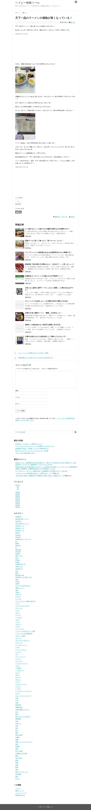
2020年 (17, 492)
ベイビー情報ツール (27, 2)
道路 (16, 760)
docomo (17, 545)
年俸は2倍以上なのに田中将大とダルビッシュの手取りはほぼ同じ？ (37, 467)
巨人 (16, 712)
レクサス (18, 689)
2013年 (17, 505)
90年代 (17, 533)
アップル (18, 599)
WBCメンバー (19, 588)
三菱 (16, 698)
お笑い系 (18, 594)
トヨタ (17, 647)
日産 (16, 726)
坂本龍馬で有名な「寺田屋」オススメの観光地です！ (32, 448)
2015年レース (19, 530)
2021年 (17, 485)
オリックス (18, 608)
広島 (16, 714)
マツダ (17, 682)
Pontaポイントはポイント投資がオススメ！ (29, 444)
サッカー (18, 615)
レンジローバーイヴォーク (23, 691)
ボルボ (17, 675)
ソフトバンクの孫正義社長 (23, 633)
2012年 (17, 507)
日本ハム (18, 723)
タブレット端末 (20, 636)
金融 (16, 765)
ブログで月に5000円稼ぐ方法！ (25, 453)
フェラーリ (18, 661)
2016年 (17, 499)
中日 (16, 700)
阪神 (16, 767)
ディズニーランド (21, 645)
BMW (17, 543)
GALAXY (18, 551)
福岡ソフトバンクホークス (23, 742)
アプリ (17, 603)
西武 (16, 756)
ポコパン (18, 677)
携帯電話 (18, 719)
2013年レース (19, 526)
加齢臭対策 (18, 707)
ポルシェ (18, 679)
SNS (16, 579)
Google (17, 553)
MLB (16, 573)
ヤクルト (18, 686)
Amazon (18, 535)
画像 (16, 739)
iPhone (17, 560)
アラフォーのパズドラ (22, 606)
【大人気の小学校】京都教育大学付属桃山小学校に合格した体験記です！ (38, 475)
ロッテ (17, 693)
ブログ (17, 666)
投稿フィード (19, 790)
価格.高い (58, 217)
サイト (17, 404)
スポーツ (18, 624)
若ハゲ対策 (18, 751)
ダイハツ (18, 638)
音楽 (16, 776)
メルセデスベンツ (21, 684)
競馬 (16, 744)
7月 (18, 489)
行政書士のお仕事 (21, 753)
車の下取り (18, 758)
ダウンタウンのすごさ (22, 640)
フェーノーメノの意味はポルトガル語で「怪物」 (31, 353)
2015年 (17, 501)
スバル (17, 622)
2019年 (17, 494)
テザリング (18, 643)
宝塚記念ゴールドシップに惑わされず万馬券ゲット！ (44, 276)
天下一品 (64, 217)
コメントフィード (21, 793)
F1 (16, 547)
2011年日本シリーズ (22, 523)
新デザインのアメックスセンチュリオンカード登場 (31, 451)
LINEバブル (19, 566)
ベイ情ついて (19, 670)
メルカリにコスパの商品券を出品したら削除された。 (32, 473)
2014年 (17, 503)
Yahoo (17, 592)
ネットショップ (20, 656)
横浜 (16, 732)
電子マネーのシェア (21, 772)
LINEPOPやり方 (20, 564)
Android (17, 537)
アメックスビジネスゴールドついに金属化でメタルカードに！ (35, 446)
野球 (16, 762)
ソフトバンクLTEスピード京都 (25, 631)
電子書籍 (18, 774)
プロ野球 (18, 668)
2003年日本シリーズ (22, 519)
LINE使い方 (19, 569)
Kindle (17, 562)
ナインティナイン (21, 649)
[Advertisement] (45, 49)
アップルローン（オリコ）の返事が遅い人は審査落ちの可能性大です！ (38, 471)
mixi (16, 571)
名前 (17, 390)
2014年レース (19, 528)
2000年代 (18, 516)
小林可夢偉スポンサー (22, 709)
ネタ (16, 654)
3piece (73, 217)
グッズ (17, 610)
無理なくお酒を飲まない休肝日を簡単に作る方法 (42, 325)
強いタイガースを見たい (23, 716)
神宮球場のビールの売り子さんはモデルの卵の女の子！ (34, 358)
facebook (18, 549)
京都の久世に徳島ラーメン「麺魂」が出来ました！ (43, 313)
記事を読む (28, 236)
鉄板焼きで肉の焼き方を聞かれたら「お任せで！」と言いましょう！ (50, 264)
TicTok (17, 581)
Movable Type (19, 575)
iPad (16, 558)
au (16, 541)
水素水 (17, 737)
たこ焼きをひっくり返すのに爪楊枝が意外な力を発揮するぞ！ (47, 229)
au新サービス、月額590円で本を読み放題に (29, 462)
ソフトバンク (19, 629)
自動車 (17, 746)
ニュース (18, 652)
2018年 (17, 496)
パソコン (18, 659)
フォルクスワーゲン (21, 663)
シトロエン (18, 617)
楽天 (16, 730)
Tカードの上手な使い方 (22, 585)
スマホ (17, 626)
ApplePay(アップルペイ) (23, 539)
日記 (16, 728)
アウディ (18, 596)
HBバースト (19, 556)
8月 (18, 487)
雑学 (16, 769)
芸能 (16, 749)
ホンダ (17, 673)
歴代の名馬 (18, 735)
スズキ (17, 620)
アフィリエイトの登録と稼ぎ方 (25, 601)
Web (16, 590)
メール (18, 397)
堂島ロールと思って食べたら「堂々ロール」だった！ (44, 241)
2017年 (17, 498)
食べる (72, 22)
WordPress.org (20, 795)
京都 (16, 703)
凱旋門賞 (18, 705)
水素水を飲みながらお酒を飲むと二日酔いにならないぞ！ (46, 336)
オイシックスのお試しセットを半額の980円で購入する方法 (46, 301)
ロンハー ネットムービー (23, 696)
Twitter (17, 583)
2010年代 (18, 521)
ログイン (18, 788)
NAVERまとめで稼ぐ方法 (23, 577)
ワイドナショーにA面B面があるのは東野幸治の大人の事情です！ (48, 252)
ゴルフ (17, 613)
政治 (16, 721)
